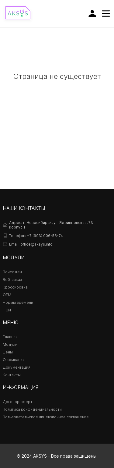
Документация (16, 367)
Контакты (12, 375)
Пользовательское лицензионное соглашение (46, 417)
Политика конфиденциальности (32, 409)
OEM (7, 294)
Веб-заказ (12, 279)
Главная (10, 337)
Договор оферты (19, 401)
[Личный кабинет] (92, 13)
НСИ (7, 310)
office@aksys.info (36, 244)
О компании (14, 359)
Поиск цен (12, 272)
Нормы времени (18, 302)
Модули (10, 344)
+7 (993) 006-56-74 (45, 235)
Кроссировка (15, 287)
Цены (8, 352)
